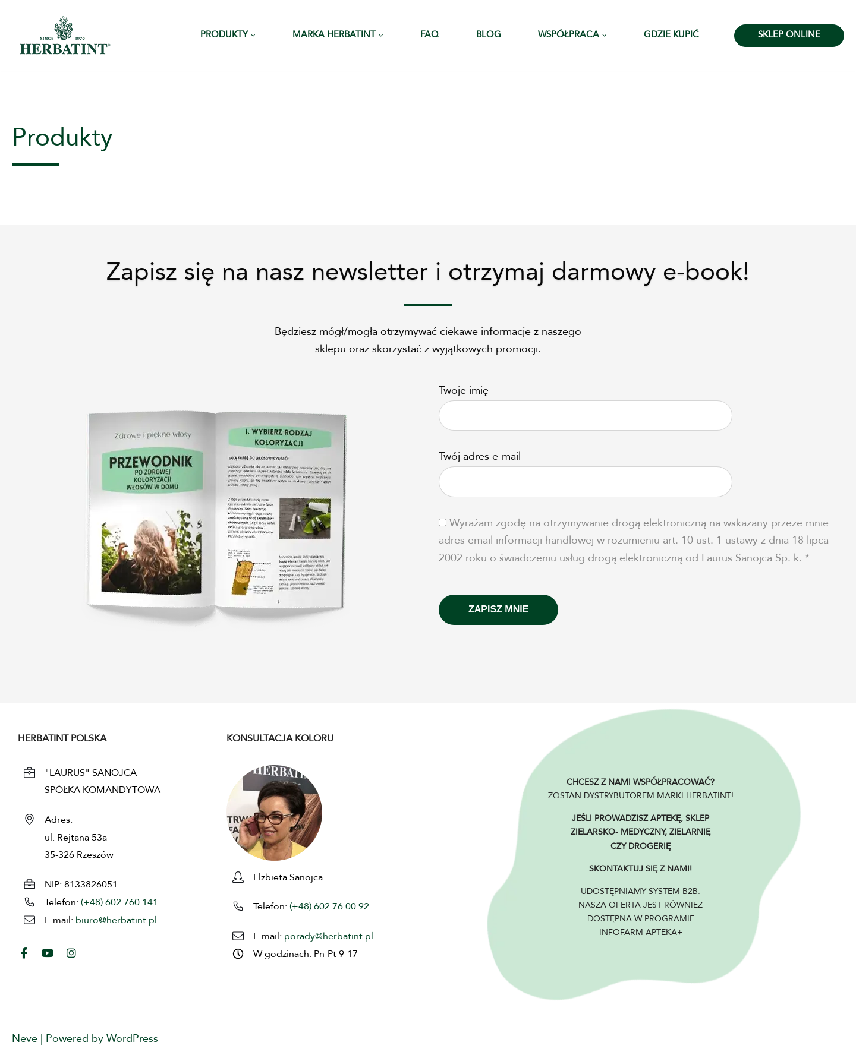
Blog (488, 35)
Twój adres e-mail (585, 469)
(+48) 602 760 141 (119, 903)
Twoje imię (585, 403)
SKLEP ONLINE (789, 35)
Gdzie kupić (671, 35)
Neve (24, 1039)
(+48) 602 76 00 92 (328, 907)
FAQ (429, 35)
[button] (253, 35)
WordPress (132, 1039)
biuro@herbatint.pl (116, 921)
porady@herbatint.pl (328, 937)
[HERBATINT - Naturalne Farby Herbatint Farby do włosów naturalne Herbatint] (65, 35)
